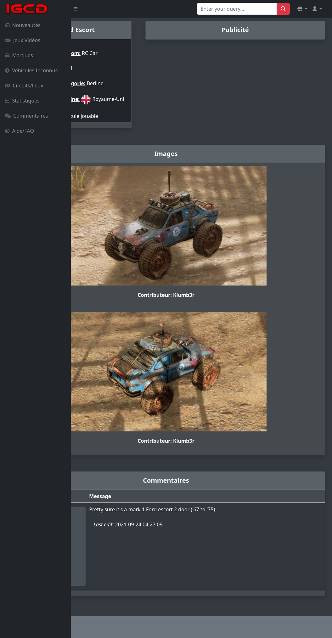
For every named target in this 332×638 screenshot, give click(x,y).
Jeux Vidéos (22, 40)
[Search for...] (237, 9)
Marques (19, 55)
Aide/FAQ (19, 130)
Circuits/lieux (24, 85)
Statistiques (22, 100)
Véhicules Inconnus (31, 70)
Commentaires (26, 115)
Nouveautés (23, 25)
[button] (302, 9)
